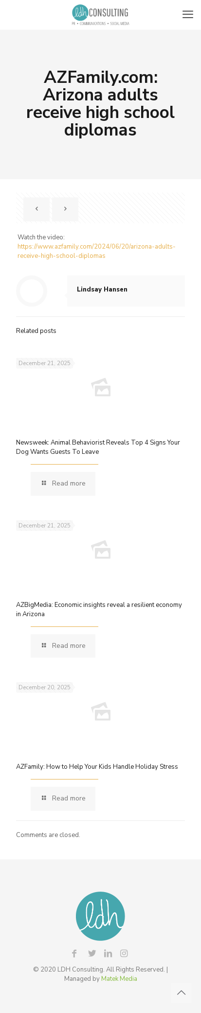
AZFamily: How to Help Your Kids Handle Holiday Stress (97, 766)
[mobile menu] (188, 14)
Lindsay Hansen (102, 289)
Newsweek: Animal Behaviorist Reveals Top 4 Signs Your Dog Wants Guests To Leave (98, 447)
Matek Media (119, 978)
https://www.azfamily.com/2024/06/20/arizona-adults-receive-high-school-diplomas (97, 251)
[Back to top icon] (181, 993)
